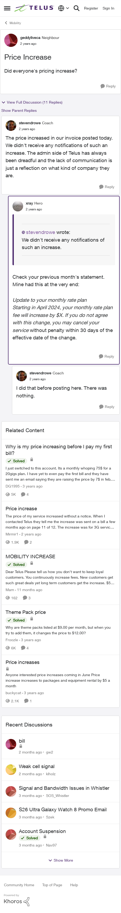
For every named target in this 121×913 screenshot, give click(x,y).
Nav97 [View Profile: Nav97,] (51, 845)
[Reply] (108, 86)
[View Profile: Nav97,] (11, 834)
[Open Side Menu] (7, 8)
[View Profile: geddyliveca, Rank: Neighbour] (11, 40)
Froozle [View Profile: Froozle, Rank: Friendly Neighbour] (12, 639)
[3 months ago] (30, 795)
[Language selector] (64, 8)
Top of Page (52, 885)
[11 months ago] (28, 589)
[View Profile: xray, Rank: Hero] (17, 206)
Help (74, 885)
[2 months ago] (30, 752)
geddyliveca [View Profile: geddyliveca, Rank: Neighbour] (30, 37)
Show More (60, 860)
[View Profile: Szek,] (11, 813)
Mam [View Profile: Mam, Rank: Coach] (10, 589)
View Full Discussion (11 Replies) (31, 102)
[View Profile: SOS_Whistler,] (11, 791)
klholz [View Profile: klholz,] (51, 774)
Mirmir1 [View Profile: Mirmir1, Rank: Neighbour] (12, 534)
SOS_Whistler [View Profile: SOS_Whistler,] (57, 795)
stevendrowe (40, 232)
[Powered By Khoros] (60, 900)
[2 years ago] (30, 534)
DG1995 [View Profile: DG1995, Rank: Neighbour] (13, 486)
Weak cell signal (37, 766)
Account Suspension (42, 831)
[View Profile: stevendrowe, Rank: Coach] (11, 125)
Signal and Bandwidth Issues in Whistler (64, 788)
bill (22, 741)
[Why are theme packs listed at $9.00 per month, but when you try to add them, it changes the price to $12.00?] (60, 630)
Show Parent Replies (19, 110)
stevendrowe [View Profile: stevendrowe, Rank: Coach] (30, 123)
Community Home (19, 885)
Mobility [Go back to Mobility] (12, 23)
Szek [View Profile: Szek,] (50, 817)
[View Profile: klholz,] (11, 769)
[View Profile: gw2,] (11, 744)
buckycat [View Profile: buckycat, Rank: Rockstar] (13, 692)
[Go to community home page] (34, 8)
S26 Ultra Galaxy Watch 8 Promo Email (63, 809)
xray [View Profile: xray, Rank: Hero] (29, 203)
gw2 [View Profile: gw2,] (49, 752)
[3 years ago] (32, 486)
